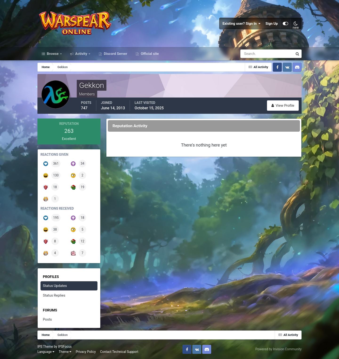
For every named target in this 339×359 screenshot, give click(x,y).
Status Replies (54, 295)
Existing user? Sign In (241, 24)
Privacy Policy (86, 352)
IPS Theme (45, 346)
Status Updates (55, 286)
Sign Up (272, 23)
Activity (81, 54)
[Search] (250, 53)
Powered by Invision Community (278, 349)
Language (45, 352)
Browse (53, 54)
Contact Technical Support (119, 352)
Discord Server (115, 54)
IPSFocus (65, 346)
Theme (65, 352)
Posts (47, 319)
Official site (149, 54)
